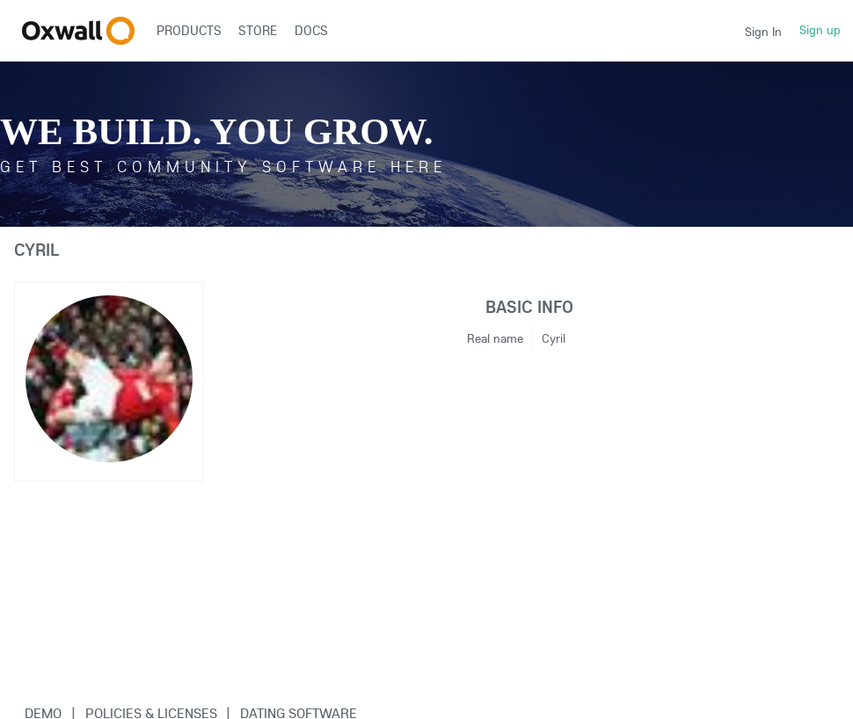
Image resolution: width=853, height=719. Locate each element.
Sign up (820, 30)
